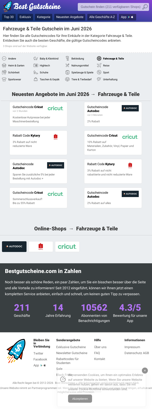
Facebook (40, 359)
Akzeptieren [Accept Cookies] (80, 401)
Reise (106, 65)
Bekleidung (77, 58)
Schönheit (13, 72)
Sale (59, 369)
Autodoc (97, 109)
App (123, 17)
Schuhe (44, 72)
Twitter (38, 353)
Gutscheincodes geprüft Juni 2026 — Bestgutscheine (34, 7)
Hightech (45, 65)
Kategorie (43, 17)
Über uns (100, 347)
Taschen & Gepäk (50, 79)
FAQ (97, 353)
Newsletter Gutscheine (71, 353)
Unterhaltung (110, 79)
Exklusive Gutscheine (71, 347)
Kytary (26, 135)
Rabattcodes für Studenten (67, 361)
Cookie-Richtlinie (90, 392)
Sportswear (14, 79)
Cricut (28, 107)
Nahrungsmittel (80, 65)
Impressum (132, 347)
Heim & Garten (16, 65)
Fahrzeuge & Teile (113, 58)
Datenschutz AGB (136, 353)
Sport (106, 72)
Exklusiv (25, 17)
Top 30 (9, 17)
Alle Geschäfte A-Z (102, 17)
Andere (12, 58)
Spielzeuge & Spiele (82, 72)
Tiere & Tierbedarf (81, 79)
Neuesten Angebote (69, 17)
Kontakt (99, 359)
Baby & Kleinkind (49, 58)
